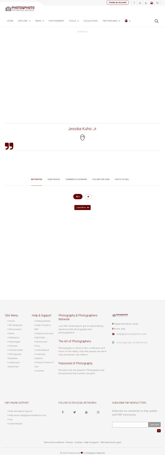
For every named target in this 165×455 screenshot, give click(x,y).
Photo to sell (122, 179)
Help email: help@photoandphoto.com (27, 415)
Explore (23, 21)
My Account (41, 341)
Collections (90, 21)
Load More (82, 207)
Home (10, 21)
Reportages (14, 341)
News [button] (38, 21)
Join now (154, 424)
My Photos (36, 179)
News (11, 333)
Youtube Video (16, 350)
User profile (54, 179)
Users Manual (42, 350)
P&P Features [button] (110, 21)
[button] (127, 21)
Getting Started (43, 321)
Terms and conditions (54, 442)
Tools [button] (72, 21)
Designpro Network (95, 453)
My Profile (40, 337)
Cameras (13, 346)
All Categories (15, 325)
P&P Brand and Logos (110, 442)
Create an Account (117, 2)
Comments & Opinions (76, 179)
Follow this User (101, 179)
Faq (37, 346)
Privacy (69, 442)
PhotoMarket (56, 21)
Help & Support (91, 442)
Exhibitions (14, 337)
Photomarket (15, 329)
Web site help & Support (20, 411)
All (78, 196)
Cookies (40, 370)
